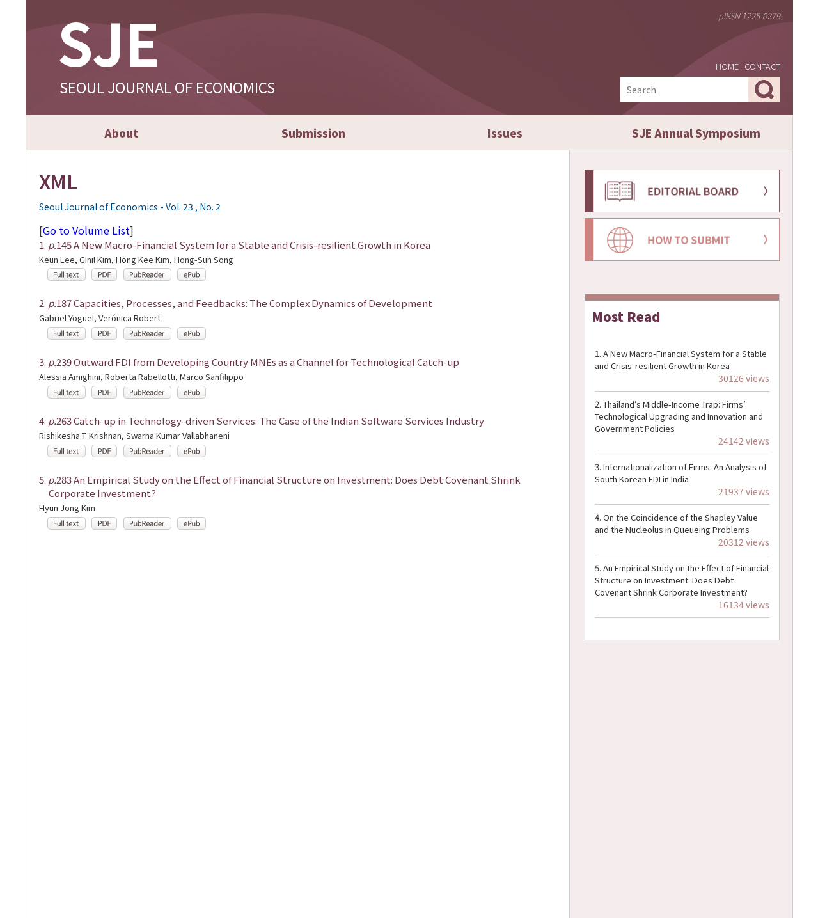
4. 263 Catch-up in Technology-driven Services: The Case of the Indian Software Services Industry (261, 420)
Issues (505, 133)
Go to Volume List (86, 230)
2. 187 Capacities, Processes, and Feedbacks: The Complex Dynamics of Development (235, 303)
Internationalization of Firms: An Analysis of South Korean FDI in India (681, 473)
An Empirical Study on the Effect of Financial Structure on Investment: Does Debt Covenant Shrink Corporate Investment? (682, 580)
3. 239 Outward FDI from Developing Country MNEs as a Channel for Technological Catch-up (249, 361)
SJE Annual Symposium (696, 133)
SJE (109, 41)
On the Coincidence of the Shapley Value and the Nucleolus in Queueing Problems (676, 523)
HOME (727, 66)
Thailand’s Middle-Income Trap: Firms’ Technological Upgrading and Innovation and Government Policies (679, 416)
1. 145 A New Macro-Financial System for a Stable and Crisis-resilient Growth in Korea (234, 244)
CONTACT (762, 66)
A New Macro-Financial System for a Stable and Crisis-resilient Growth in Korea (681, 359)
